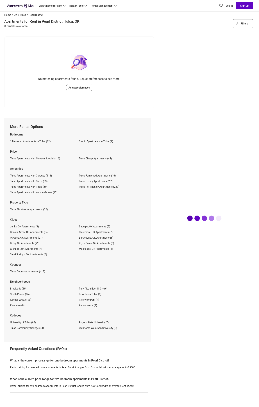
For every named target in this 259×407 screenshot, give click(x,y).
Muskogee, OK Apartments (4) (96, 248)
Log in (229, 5)
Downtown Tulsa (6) (90, 294)
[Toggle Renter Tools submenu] (78, 5)
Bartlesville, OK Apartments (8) (96, 237)
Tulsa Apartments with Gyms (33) (28, 181)
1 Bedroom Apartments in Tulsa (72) (30, 141)
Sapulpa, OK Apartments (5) (94, 226)
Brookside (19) (18, 288)
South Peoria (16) (20, 294)
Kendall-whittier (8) (20, 299)
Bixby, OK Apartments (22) (24, 243)
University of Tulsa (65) (23, 322)
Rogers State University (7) (94, 322)
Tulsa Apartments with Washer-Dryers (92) (33, 192)
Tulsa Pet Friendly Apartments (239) (99, 186)
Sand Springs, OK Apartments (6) (28, 254)
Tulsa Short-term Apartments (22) (29, 209)
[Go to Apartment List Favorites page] (220, 5)
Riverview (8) (17, 305)
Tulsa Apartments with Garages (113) (31, 175)
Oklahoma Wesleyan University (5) (98, 328)
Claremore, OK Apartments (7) (96, 232)
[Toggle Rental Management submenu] (104, 5)
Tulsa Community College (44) (27, 328)
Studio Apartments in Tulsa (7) (96, 141)
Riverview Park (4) (89, 299)
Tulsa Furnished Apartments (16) (97, 175)
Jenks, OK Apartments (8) (24, 226)
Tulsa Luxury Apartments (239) (96, 181)
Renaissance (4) (88, 305)
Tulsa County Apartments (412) (27, 271)
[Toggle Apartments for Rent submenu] (52, 5)
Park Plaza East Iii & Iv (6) (93, 288)
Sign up (244, 5)
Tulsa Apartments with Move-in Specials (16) (35, 158)
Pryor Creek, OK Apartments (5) (96, 243)
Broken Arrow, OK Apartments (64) (29, 232)
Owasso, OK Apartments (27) (26, 237)
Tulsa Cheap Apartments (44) (95, 158)
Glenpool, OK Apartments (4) (26, 248)
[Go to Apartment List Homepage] (20, 6)
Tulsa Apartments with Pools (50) (28, 186)
